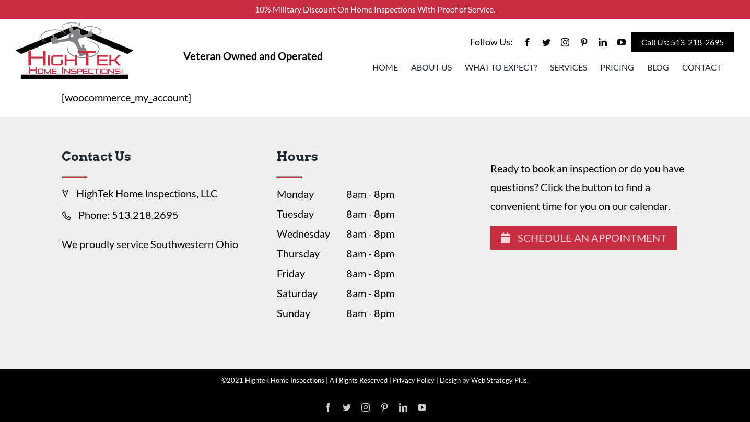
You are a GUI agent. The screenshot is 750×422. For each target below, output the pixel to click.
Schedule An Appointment (583, 237)
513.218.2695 (145, 214)
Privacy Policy (414, 380)
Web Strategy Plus (499, 380)
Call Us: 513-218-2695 (682, 42)
